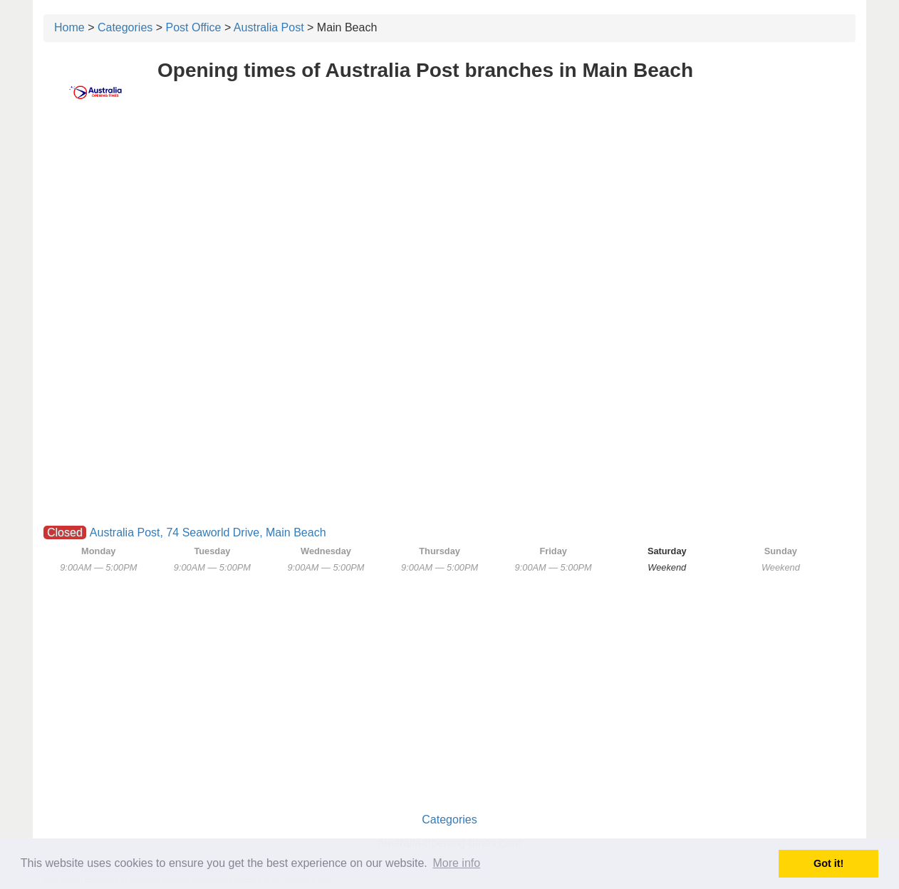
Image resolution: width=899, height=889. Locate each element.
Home (69, 27)
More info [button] (456, 863)
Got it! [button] (828, 863)
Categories (125, 27)
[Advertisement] (449, 226)
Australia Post (269, 27)
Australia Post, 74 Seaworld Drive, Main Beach (208, 532)
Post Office (194, 27)
